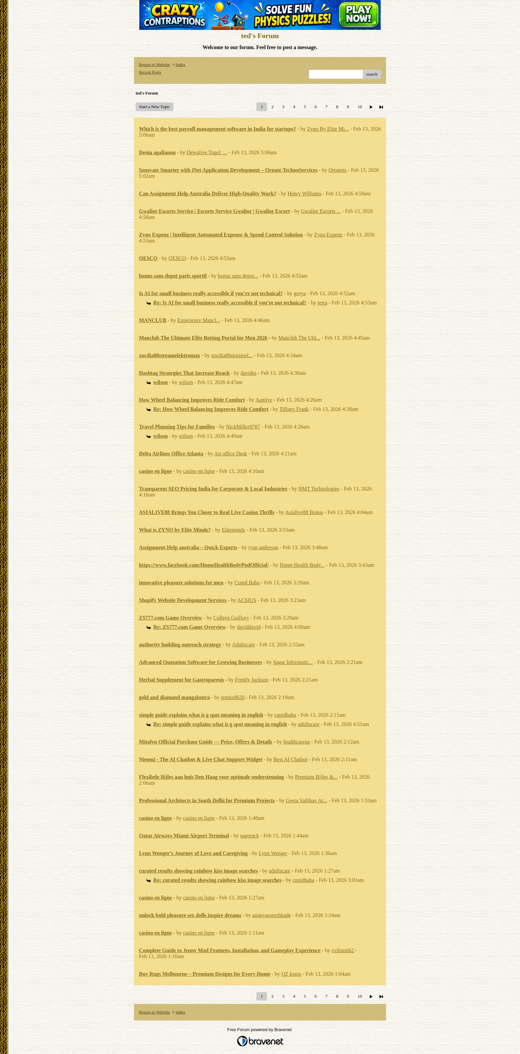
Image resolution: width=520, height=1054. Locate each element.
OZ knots (291, 974)
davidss (249, 373)
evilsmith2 (343, 950)
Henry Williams (304, 193)
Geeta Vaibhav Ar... (306, 800)
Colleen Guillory (231, 618)
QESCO (177, 258)
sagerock (249, 835)
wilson (186, 382)
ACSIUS (246, 600)
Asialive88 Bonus (304, 512)
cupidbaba (285, 715)
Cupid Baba (247, 582)
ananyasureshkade (271, 915)
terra (322, 302)
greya (300, 293)
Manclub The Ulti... (299, 338)
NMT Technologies (318, 489)
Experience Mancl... (198, 320)
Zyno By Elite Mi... (328, 129)
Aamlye (263, 400)
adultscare (308, 724)
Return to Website (154, 64)
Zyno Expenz (328, 234)
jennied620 (232, 697)
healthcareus (296, 742)
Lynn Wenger (273, 853)
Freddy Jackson (251, 680)
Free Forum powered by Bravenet (260, 1029)
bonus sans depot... (238, 276)
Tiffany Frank (293, 409)
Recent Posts (150, 72)
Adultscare (243, 644)
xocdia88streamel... (232, 355)
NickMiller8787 (243, 426)
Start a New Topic (154, 106)
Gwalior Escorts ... (321, 211)
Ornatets (338, 170)
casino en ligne (199, 471)
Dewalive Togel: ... (207, 152)
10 (360, 106)
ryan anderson (263, 547)
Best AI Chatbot (290, 759)
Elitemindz (233, 530)
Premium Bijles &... (316, 777)
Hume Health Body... (302, 565)
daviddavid (248, 627)
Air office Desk (230, 453)
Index (180, 64)
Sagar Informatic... (293, 662)
